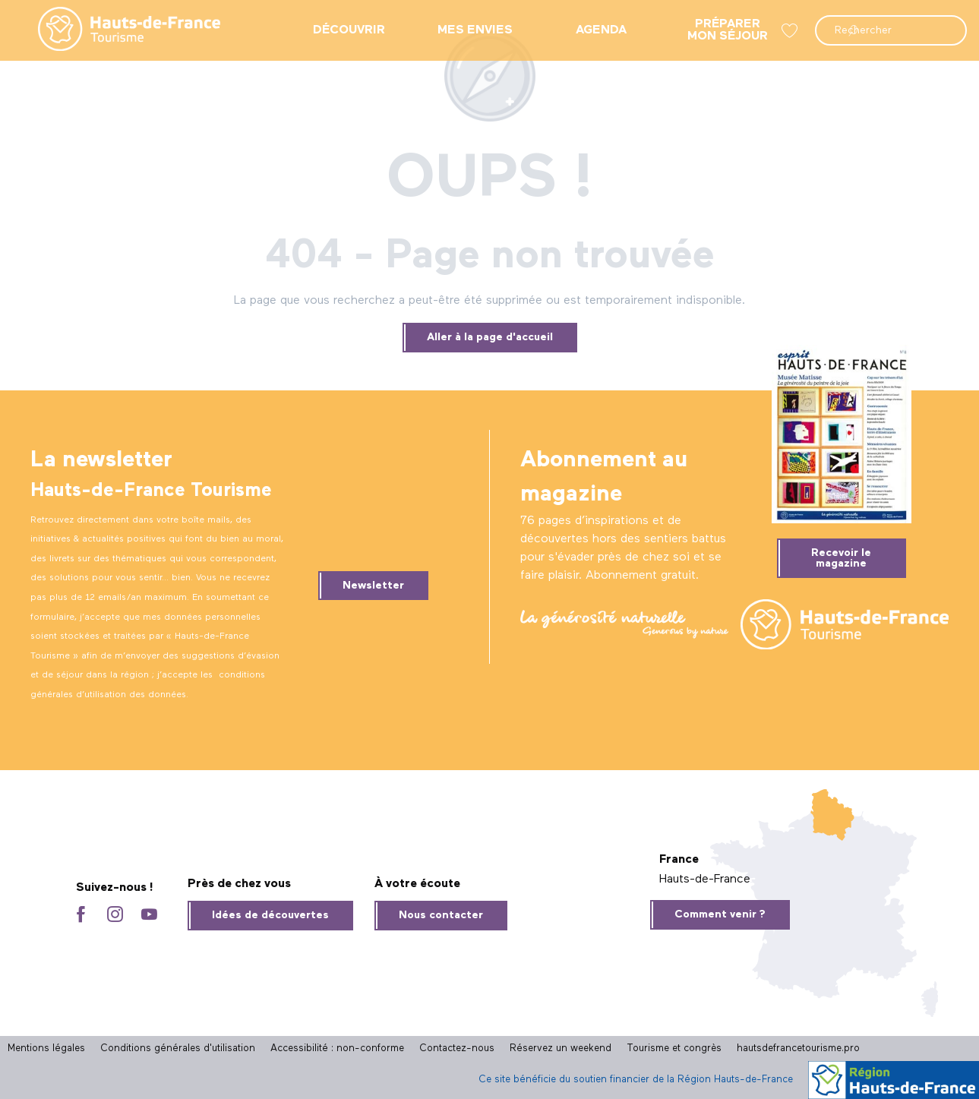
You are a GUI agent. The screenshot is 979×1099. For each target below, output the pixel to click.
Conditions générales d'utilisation (177, 1048)
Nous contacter (441, 915)
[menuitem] (117, 30)
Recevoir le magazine (841, 558)
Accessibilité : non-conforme (337, 1048)
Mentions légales (46, 1048)
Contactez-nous (456, 1048)
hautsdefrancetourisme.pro (798, 1048)
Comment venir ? (720, 914)
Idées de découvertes (270, 915)
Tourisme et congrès (674, 1048)
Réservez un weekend (560, 1048)
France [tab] (679, 860)
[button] (891, 30)
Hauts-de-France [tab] (704, 879)
